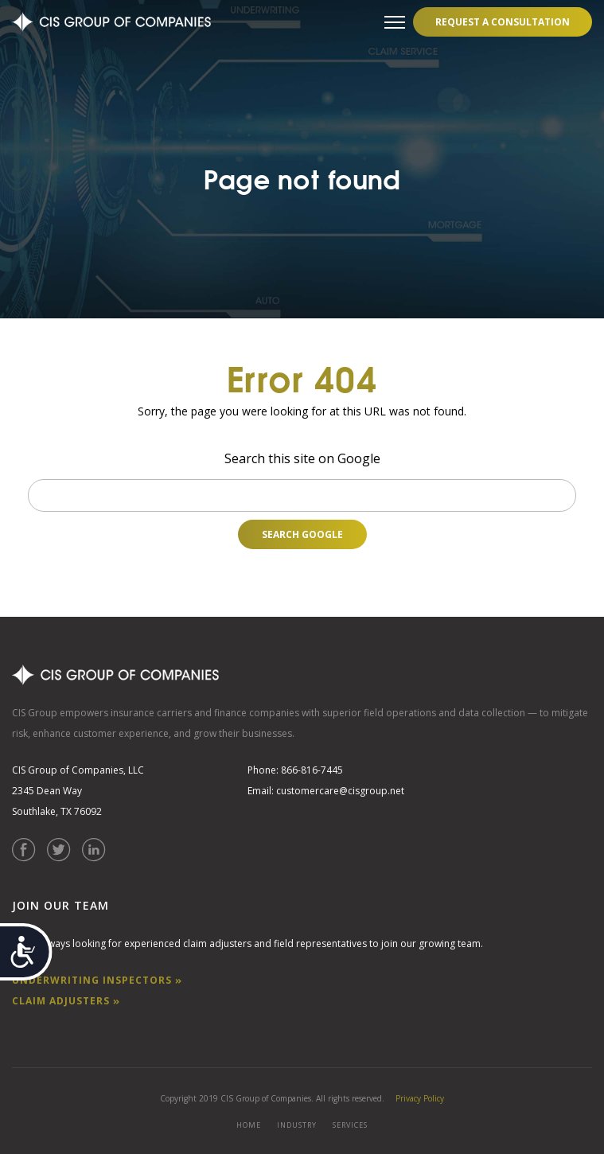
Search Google (302, 534)
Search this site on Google (302, 458)
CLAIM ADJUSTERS (66, 1001)
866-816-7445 (312, 770)
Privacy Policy (420, 1098)
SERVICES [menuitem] (350, 1125)
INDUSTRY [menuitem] (297, 1125)
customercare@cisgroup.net (340, 790)
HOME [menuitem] (248, 1125)
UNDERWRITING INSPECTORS (97, 980)
